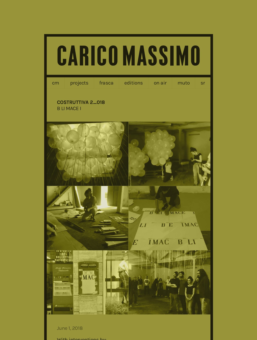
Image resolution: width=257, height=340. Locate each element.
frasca (106, 83)
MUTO (184, 83)
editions (133, 83)
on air (160, 83)
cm (55, 83)
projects (79, 83)
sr (203, 83)
